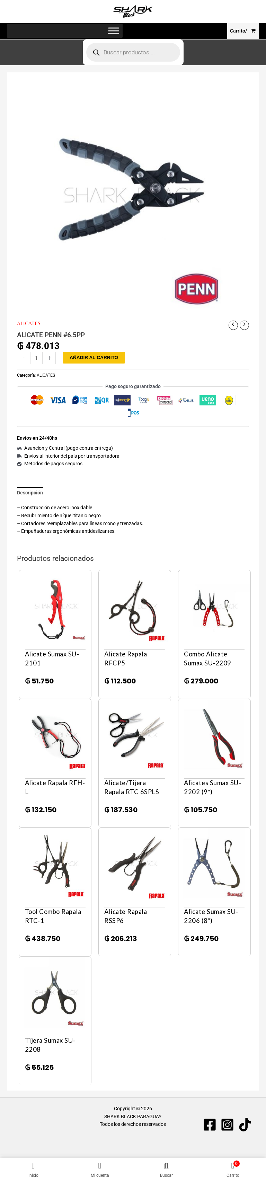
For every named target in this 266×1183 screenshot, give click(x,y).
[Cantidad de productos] (36, 358)
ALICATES (29, 323)
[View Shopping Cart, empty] (243, 31)
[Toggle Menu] (113, 31)
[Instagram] (227, 1125)
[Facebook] (209, 1125)
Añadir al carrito (94, 357)
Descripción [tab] (30, 493)
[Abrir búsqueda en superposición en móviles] (133, 52)
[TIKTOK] (245, 1125)
